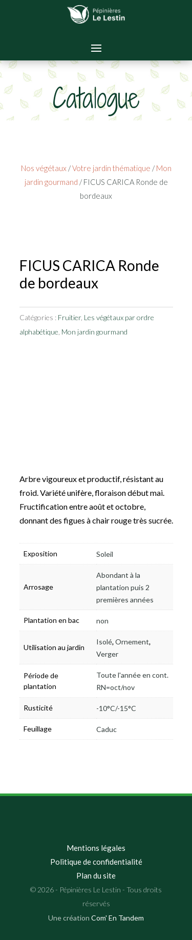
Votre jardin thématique (111, 168)
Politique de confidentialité (96, 861)
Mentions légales (96, 847)
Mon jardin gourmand (94, 331)
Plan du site (96, 875)
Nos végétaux (44, 168)
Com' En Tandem (117, 917)
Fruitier (69, 317)
